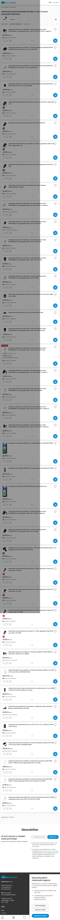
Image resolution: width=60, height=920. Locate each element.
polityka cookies (40, 910)
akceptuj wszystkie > (40, 916)
